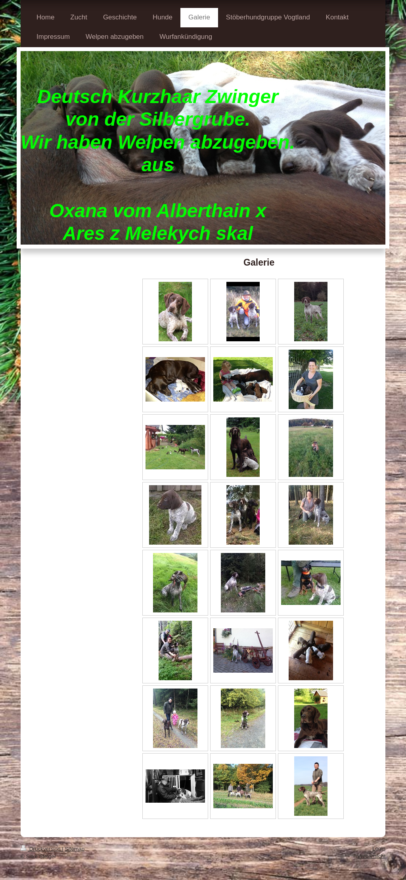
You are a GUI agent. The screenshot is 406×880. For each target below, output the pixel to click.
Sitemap (75, 849)
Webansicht (371, 856)
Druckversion (41, 849)
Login (378, 848)
